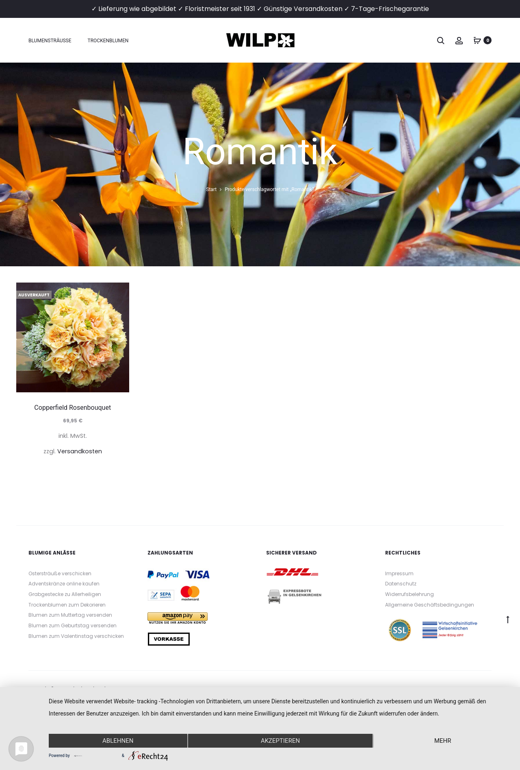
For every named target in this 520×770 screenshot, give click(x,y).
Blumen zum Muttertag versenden (70, 614)
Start (211, 189)
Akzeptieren (280, 740)
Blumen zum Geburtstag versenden (72, 625)
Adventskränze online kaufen (64, 583)
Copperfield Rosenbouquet (72, 407)
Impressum (399, 573)
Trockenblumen (108, 41)
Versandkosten (79, 451)
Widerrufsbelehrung (409, 594)
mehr (442, 740)
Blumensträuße (50, 41)
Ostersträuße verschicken (59, 573)
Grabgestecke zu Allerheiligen (64, 594)
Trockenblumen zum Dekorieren (67, 604)
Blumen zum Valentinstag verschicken (76, 636)
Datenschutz (400, 583)
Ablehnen (117, 740)
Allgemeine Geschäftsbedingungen (429, 604)
